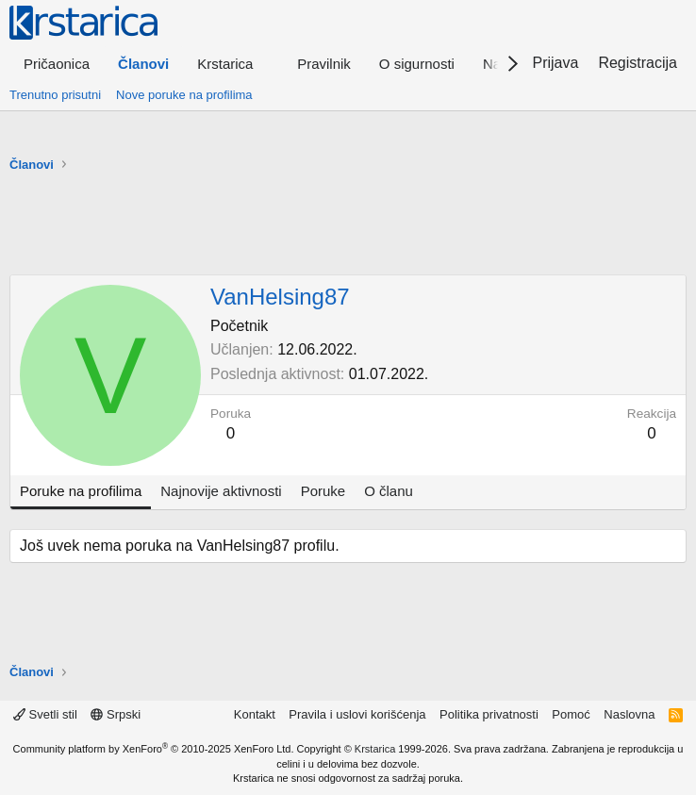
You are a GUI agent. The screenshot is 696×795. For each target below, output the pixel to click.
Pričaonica (57, 64)
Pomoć (570, 714)
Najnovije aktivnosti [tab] (220, 491)
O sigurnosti (417, 64)
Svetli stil (45, 714)
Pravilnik (324, 64)
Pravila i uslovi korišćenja (357, 714)
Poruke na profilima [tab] (80, 491)
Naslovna (629, 714)
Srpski (116, 714)
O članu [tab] (388, 491)
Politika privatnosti (489, 714)
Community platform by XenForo (153, 748)
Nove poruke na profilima (184, 95)
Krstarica (375, 748)
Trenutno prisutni (55, 95)
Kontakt (254, 714)
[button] (233, 63)
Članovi (143, 64)
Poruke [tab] (323, 491)
